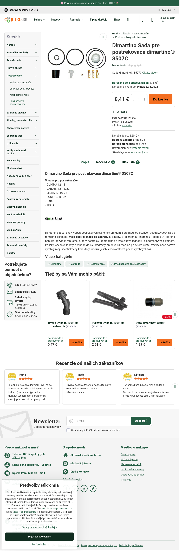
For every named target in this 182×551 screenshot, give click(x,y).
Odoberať (141, 420)
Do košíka (160, 99)
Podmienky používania (131, 545)
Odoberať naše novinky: (48, 426)
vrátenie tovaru (141, 148)
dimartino (127, 125)
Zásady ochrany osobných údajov (99, 545)
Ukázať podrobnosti (39, 544)
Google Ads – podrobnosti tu (57, 508)
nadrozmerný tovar (139, 152)
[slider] (135, 65)
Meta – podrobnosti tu (24, 511)
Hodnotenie (119, 65)
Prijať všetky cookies (39, 536)
